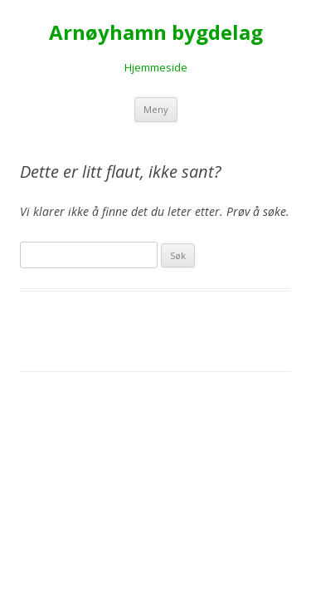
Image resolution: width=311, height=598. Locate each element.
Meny (155, 109)
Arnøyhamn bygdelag (156, 33)
